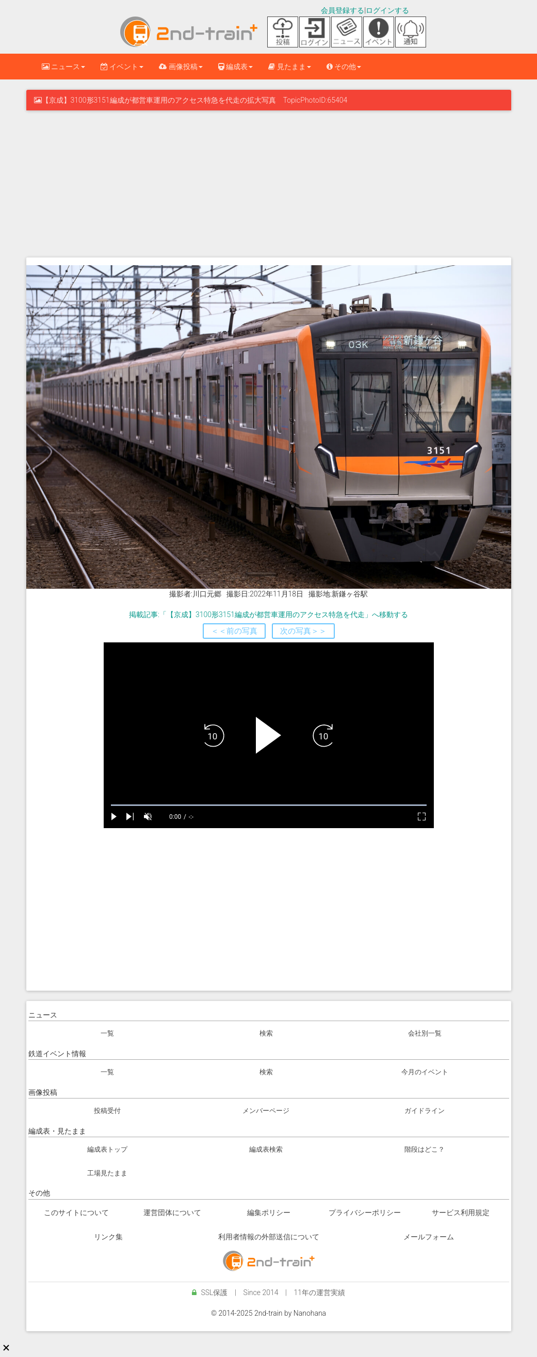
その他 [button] (344, 66)
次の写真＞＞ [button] (303, 631)
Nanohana (310, 1313)
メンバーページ (265, 1110)
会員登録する (342, 10)
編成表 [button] (235, 66)
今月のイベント (424, 1072)
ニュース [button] (63, 66)
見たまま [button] (289, 66)
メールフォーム (428, 1237)
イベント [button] (122, 66)
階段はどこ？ (424, 1149)
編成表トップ (107, 1149)
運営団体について (172, 1212)
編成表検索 (266, 1149)
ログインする (387, 10)
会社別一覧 (425, 1033)
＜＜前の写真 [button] (234, 631)
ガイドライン (424, 1110)
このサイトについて (76, 1212)
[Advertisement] (269, 182)
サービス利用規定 (461, 1212)
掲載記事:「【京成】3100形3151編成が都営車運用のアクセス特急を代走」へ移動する (268, 614)
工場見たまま (107, 1173)
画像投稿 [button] (180, 66)
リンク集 (108, 1237)
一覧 (107, 1033)
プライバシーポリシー (365, 1212)
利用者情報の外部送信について (268, 1237)
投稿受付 (107, 1110)
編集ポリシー (268, 1212)
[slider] (269, 805)
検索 (266, 1033)
